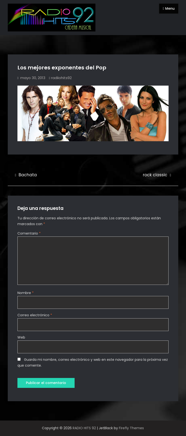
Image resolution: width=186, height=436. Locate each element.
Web (21, 337)
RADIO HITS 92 (84, 428)
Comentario (29, 233)
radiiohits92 (61, 77)
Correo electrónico (34, 315)
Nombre (25, 292)
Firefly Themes (131, 428)
